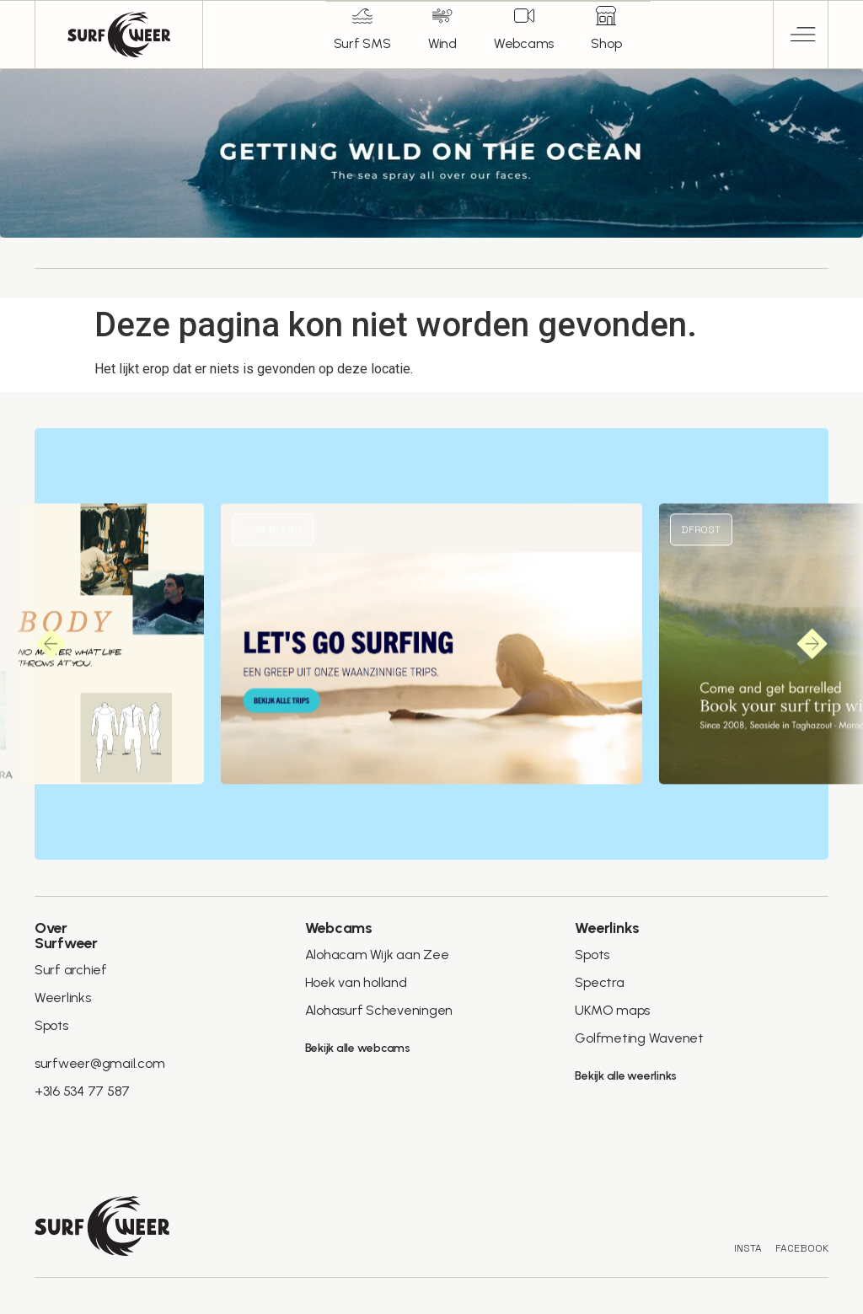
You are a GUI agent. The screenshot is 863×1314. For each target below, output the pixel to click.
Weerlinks (63, 998)
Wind (441, 43)
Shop (607, 43)
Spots (51, 1025)
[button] (801, 34)
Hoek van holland (356, 982)
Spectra (599, 982)
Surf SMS (360, 43)
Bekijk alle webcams (357, 1048)
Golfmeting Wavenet (638, 1038)
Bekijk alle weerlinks (626, 1076)
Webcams (524, 43)
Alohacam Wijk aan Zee (377, 955)
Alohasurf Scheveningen (379, 1010)
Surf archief (71, 970)
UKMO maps (612, 1010)
